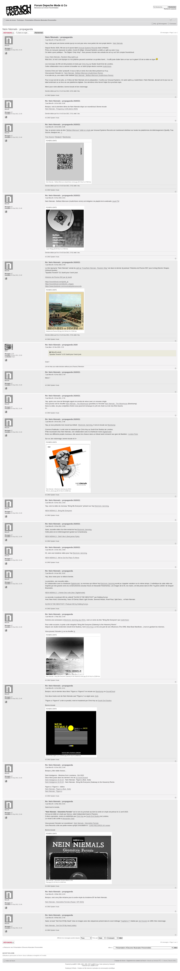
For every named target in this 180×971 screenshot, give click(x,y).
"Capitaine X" (125, 921)
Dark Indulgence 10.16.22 (54, 780)
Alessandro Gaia (68, 818)
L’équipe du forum (119, 960)
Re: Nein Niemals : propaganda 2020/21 (62, 101)
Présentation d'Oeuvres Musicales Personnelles (40, 20)
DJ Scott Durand (82, 778)
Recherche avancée (170, 9)
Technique (20, 20)
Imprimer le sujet (170, 20)
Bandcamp (66, 137)
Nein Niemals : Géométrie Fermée (86, 823)
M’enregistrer (163, 23)
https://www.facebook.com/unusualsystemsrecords (63, 286)
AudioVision (107, 66)
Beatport (58, 137)
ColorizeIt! (112, 964)
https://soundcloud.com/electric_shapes (59, 284)
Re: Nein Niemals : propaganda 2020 (61, 345)
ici (62, 631)
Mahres (69, 814)
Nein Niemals (117, 43)
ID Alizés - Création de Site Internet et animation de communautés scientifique (93, 968)
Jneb (96, 696)
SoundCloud (110, 691)
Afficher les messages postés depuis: (74, 938)
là (74, 631)
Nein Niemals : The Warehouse (77, 404)
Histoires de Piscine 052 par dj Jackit (58, 277)
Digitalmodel (107, 432)
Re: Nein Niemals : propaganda (59, 571)
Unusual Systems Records (87, 48)
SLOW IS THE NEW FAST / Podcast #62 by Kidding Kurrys (66, 604)
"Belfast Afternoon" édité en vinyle (78, 130)
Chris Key (85, 64)
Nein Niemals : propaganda (17, 29)
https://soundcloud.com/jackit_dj (56, 282)
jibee (50, 347)
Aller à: (110, 947)
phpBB (74, 964)
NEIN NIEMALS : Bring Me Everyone (58, 511)
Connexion (173, 23)
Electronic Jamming (85, 425)
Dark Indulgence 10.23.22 (54, 782)
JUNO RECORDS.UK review (99, 825)
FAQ (154, 23)
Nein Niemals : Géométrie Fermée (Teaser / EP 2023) (64, 902)
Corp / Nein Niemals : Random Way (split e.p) (61, 57)
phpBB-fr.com (94, 965)
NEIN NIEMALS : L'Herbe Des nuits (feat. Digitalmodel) (65, 593)
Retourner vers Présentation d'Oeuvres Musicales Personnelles (23, 947)
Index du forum (11, 20)
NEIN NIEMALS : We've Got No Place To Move (62, 558)
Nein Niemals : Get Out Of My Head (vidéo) (60, 925)
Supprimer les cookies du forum (136, 960)
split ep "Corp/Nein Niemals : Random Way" (92, 268)
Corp (117, 50)
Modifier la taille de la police (174, 20)
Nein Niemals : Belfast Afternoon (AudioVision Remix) (83, 73)
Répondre (8, 32)
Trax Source (49, 137)
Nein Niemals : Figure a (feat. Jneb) (58, 789)
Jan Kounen (142, 921)
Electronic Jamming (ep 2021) (75, 620)
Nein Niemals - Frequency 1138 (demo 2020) (61, 109)
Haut (175, 97)
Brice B (51, 40)
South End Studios (105, 701)
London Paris (133, 434)
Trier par (99, 938)
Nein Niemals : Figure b (53, 791)
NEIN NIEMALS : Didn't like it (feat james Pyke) (62, 536)
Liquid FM (115, 201)
